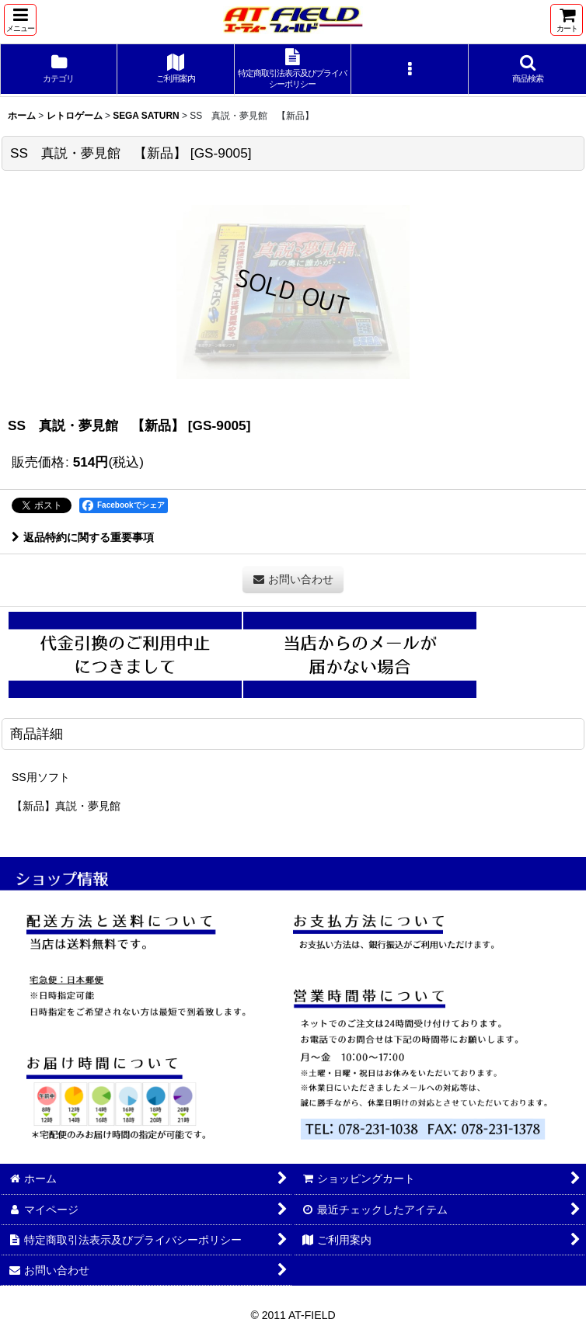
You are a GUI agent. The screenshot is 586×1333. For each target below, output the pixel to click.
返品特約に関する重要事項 (83, 537)
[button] (20, 20)
